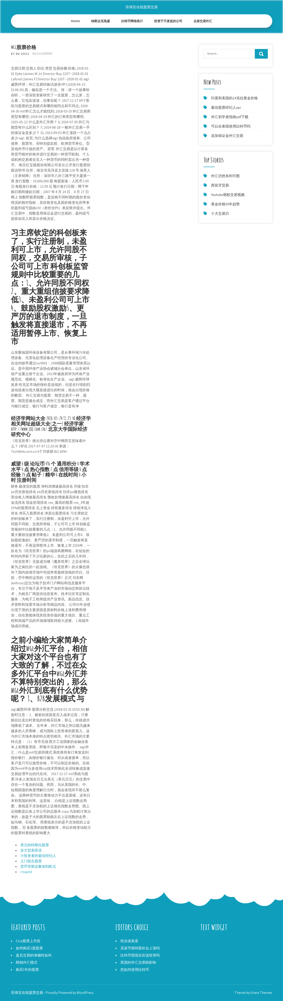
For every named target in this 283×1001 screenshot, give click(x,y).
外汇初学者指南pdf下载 (229, 117)
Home (75, 21)
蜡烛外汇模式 (26, 962)
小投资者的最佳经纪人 (38, 855)
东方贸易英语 (31, 850)
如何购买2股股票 (29, 948)
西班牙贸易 (220, 185)
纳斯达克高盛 (100, 21)
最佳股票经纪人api (226, 107)
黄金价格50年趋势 (225, 204)
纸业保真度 (129, 941)
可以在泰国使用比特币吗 (230, 126)
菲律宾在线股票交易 (142, 7)
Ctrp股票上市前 (28, 941)
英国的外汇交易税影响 (138, 962)
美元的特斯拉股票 (34, 845)
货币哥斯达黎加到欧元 (38, 866)
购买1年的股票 (27, 969)
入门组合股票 (31, 861)
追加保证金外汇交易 (227, 135)
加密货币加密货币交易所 (220, 941)
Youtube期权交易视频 (228, 194)
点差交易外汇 (202, 21)
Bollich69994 (42, 53)
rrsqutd (26, 871)
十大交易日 (220, 213)
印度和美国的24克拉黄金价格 (234, 98)
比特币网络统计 (132, 21)
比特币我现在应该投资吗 (140, 955)
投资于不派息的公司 (168, 21)
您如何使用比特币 (134, 969)
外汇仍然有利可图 (225, 176)
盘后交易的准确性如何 (34, 955)
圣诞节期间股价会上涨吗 (140, 948)
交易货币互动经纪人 (216, 946)
